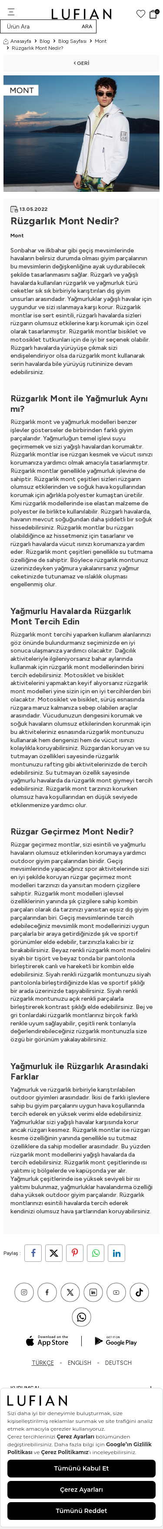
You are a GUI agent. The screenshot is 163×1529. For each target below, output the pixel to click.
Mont (100, 41)
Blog (45, 41)
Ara (87, 26)
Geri (81, 63)
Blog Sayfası (72, 41)
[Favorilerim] (140, 14)
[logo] (81, 14)
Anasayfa (17, 41)
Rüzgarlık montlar (93, 331)
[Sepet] (154, 14)
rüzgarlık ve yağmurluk (93, 283)
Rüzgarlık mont (31, 422)
